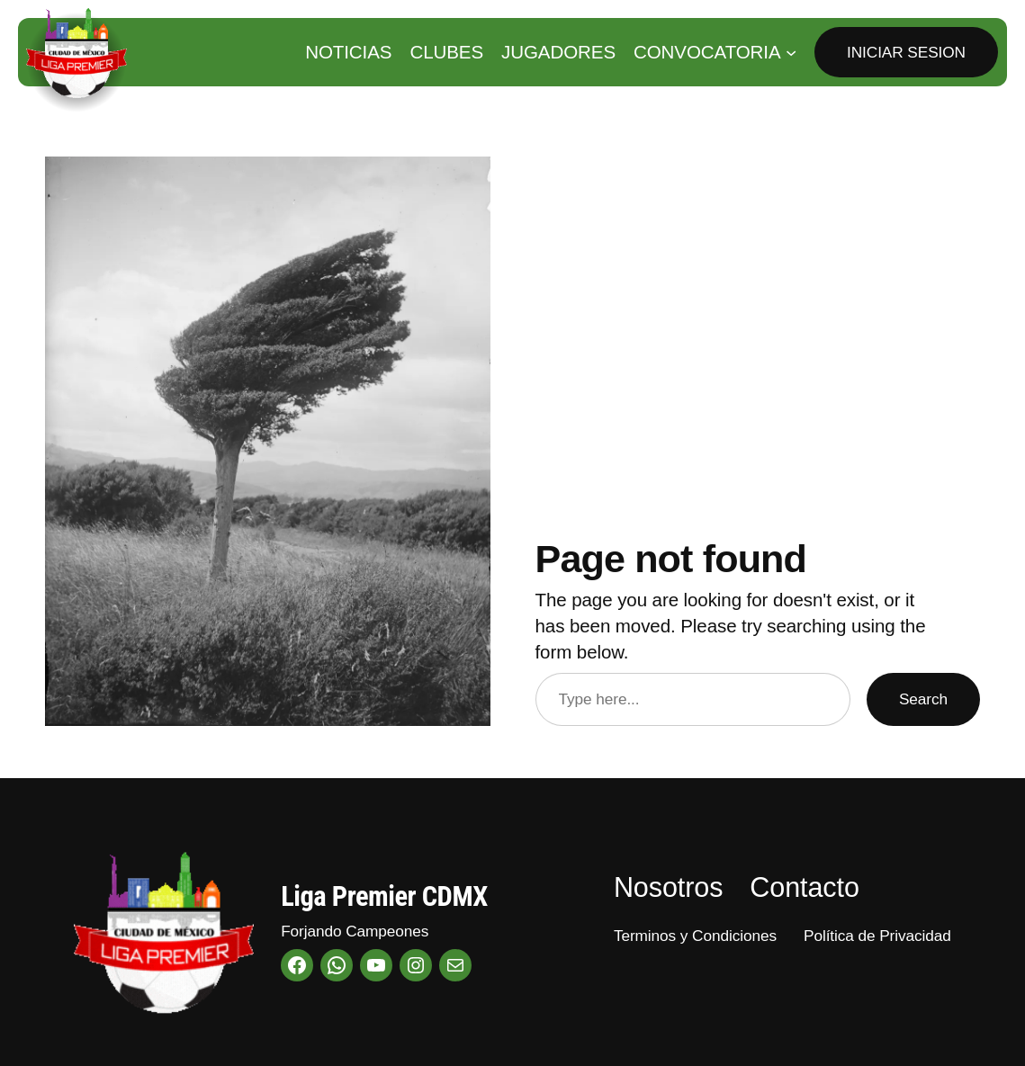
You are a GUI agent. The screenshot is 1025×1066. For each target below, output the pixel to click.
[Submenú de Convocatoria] (791, 52)
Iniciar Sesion (906, 52)
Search (923, 699)
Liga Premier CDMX (384, 896)
